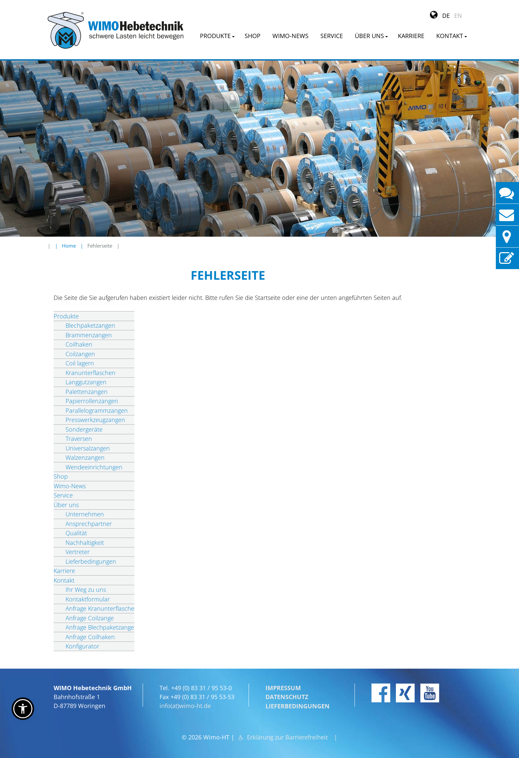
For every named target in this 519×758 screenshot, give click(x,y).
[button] (22, 708)
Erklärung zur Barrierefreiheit (288, 731)
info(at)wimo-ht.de (185, 700)
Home (69, 245)
